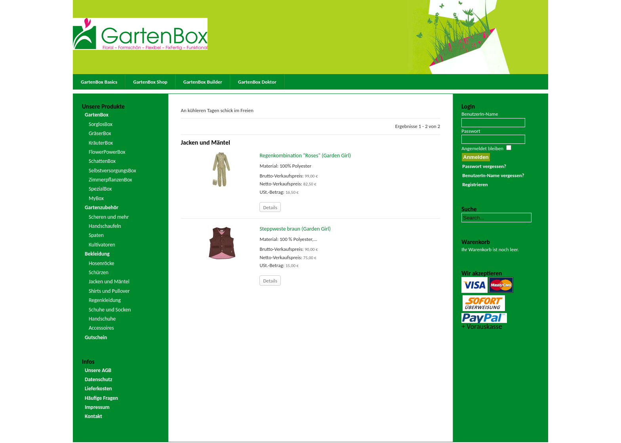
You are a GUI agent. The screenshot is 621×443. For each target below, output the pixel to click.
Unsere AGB (98, 370)
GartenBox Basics (99, 82)
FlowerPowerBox (107, 152)
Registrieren (475, 184)
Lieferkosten (98, 388)
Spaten (96, 235)
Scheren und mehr (109, 217)
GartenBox (97, 114)
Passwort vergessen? (484, 166)
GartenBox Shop (150, 82)
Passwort (470, 131)
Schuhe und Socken (110, 309)
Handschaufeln (105, 226)
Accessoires (101, 328)
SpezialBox (100, 188)
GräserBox (100, 133)
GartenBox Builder (202, 82)
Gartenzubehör (101, 207)
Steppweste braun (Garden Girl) (295, 228)
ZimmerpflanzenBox (110, 179)
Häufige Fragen (101, 398)
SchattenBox (102, 161)
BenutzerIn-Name (479, 114)
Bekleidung (97, 253)
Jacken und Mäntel (109, 281)
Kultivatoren (102, 244)
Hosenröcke (101, 263)
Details (270, 207)
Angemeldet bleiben (482, 148)
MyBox (96, 198)
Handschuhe (102, 318)
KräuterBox (101, 142)
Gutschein (96, 337)
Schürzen (99, 272)
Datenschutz (98, 379)
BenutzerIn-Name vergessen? (493, 175)
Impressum (97, 407)
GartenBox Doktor (257, 82)
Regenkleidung (105, 300)
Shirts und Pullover (109, 291)
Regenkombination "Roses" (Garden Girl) (305, 155)
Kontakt (93, 416)
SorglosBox (100, 124)
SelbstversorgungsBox (112, 170)
